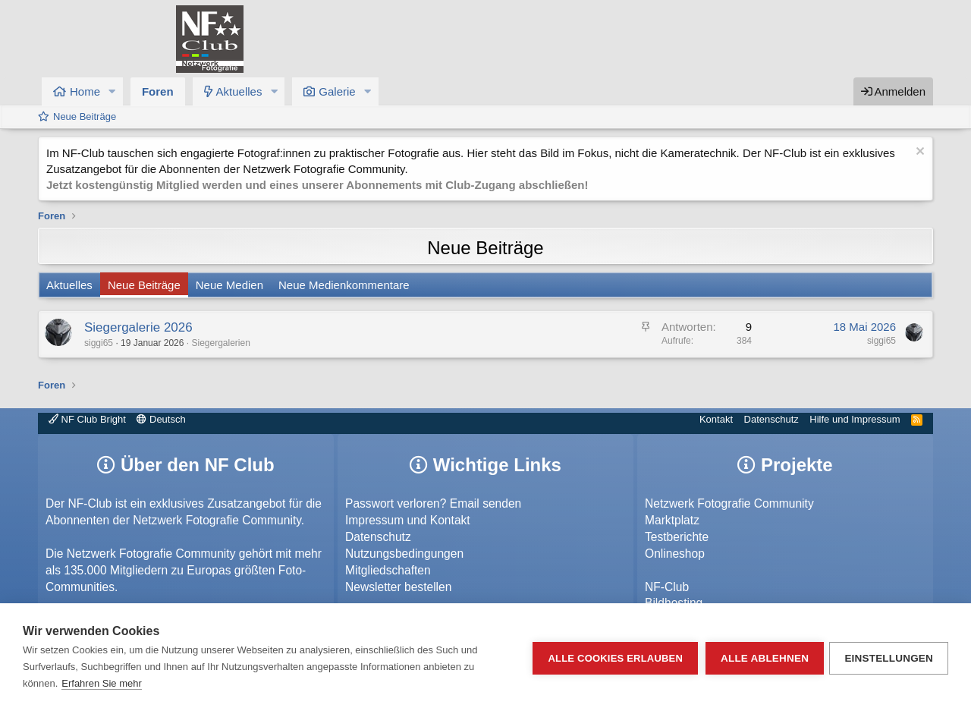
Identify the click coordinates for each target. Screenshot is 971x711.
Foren (158, 91)
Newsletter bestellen (398, 586)
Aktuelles (239, 91)
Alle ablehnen (762, 657)
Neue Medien (229, 284)
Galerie (337, 91)
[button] (112, 91)
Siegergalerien (220, 343)
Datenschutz (771, 419)
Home (85, 91)
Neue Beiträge (84, 116)
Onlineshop (675, 553)
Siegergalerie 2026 (138, 327)
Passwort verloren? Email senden (433, 503)
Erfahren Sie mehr (101, 683)
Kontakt (716, 419)
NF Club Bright (87, 419)
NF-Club (667, 586)
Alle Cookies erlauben (613, 657)
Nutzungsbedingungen (404, 553)
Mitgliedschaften (388, 570)
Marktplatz (672, 520)
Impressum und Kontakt (407, 520)
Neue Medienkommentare (344, 284)
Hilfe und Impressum (854, 419)
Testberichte (677, 536)
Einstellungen (888, 657)
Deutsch (161, 419)
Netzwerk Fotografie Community (729, 503)
